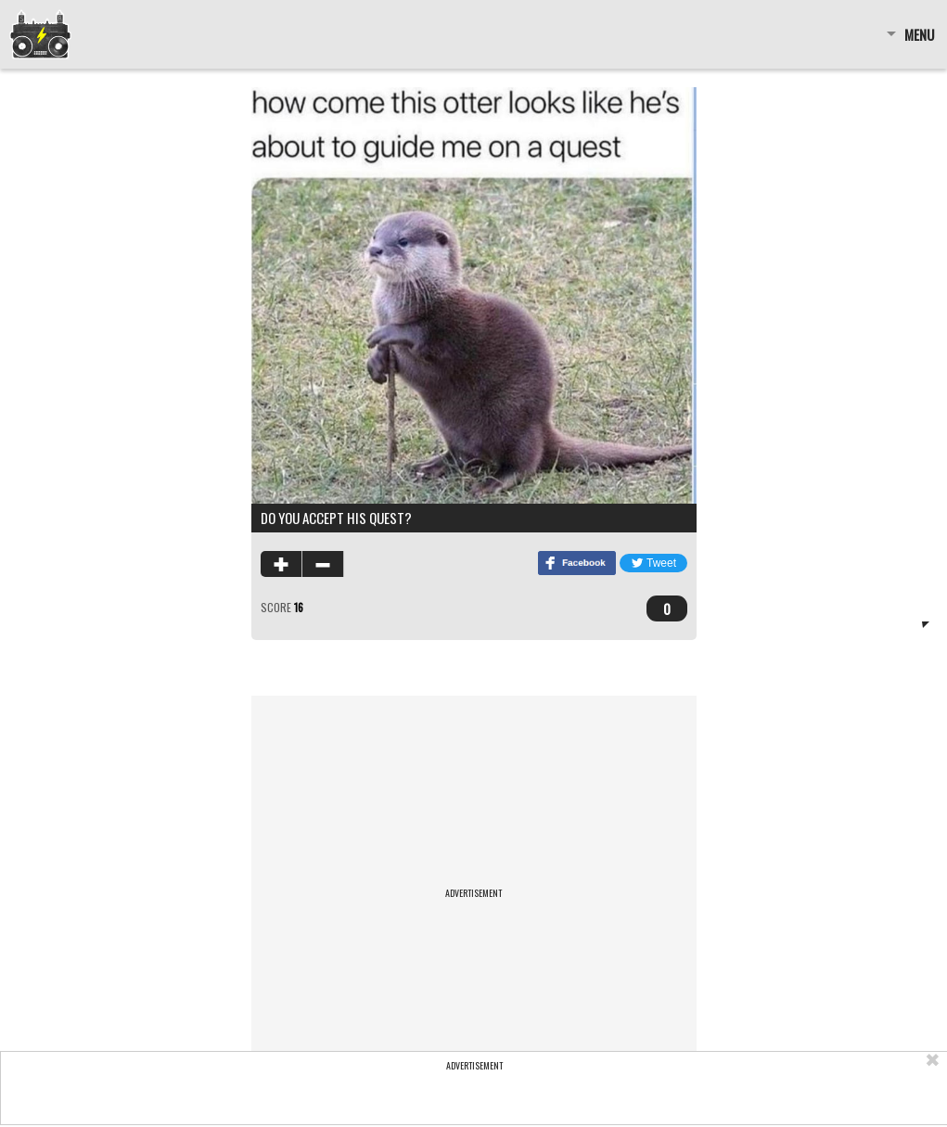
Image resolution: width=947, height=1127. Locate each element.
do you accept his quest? (336, 517)
